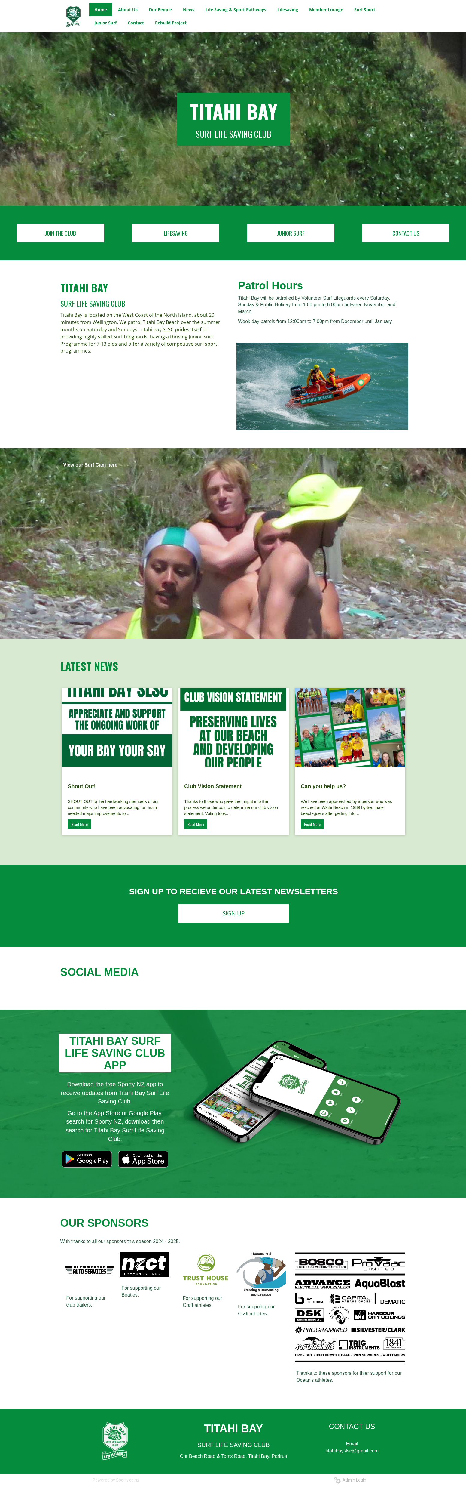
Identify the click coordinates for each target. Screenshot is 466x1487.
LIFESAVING (176, 233)
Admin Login (350, 1480)
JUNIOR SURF (291, 233)
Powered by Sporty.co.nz (116, 1480)
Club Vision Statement (213, 786)
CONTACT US (405, 233)
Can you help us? (323, 786)
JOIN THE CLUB (60, 233)
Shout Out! (82, 786)
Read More (79, 824)
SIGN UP (234, 913)
